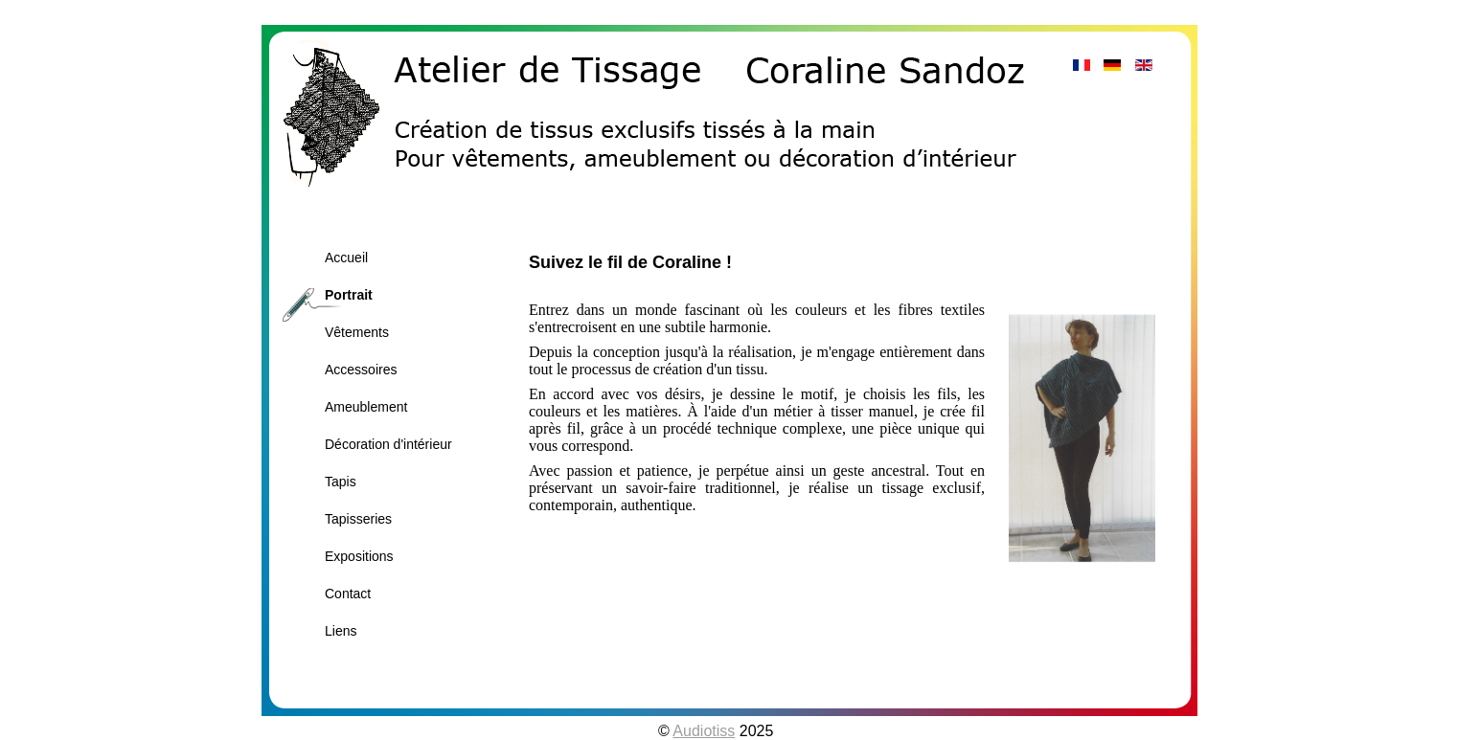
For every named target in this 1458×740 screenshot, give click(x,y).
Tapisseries (358, 519)
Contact (348, 593)
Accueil (346, 257)
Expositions (359, 556)
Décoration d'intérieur (388, 444)
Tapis (340, 481)
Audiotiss (703, 731)
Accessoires (361, 369)
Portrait (349, 295)
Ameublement (366, 407)
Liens (340, 631)
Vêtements (357, 332)
